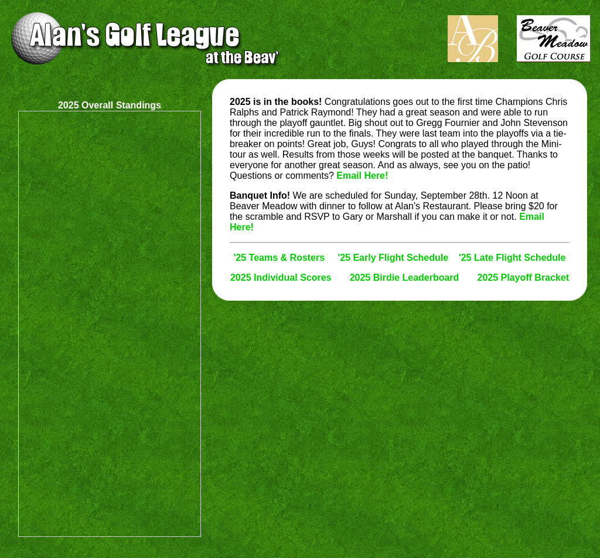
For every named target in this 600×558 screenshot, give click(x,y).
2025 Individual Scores (281, 278)
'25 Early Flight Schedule (393, 258)
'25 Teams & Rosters (279, 258)
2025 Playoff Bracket (524, 278)
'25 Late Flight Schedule (512, 258)
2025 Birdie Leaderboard (404, 278)
